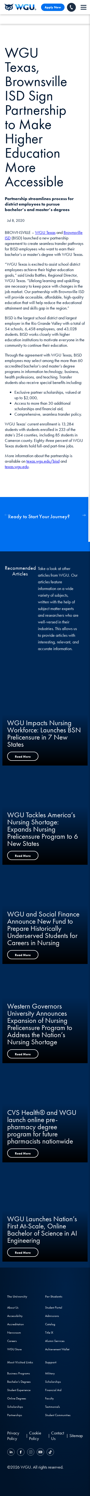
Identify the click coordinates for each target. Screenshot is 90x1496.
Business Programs (18, 1373)
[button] (84, 515)
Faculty (49, 1398)
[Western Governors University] (20, 7)
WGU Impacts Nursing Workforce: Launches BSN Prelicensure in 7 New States (44, 733)
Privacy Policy (13, 1435)
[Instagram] (31, 1452)
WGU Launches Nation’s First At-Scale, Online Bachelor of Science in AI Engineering (42, 1229)
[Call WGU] (71, 7)
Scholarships (15, 1407)
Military (50, 1373)
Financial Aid (53, 1390)
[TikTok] (49, 1452)
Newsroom (14, 1332)
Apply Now (53, 7)
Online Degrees (16, 1398)
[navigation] (83, 7)
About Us (12, 1307)
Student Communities (58, 1415)
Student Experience (18, 1390)
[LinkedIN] (11, 1452)
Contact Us (57, 1435)
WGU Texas (45, 232)
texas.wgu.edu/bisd (43, 461)
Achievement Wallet (57, 1349)
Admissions (52, 1316)
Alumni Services (55, 1341)
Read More (23, 757)
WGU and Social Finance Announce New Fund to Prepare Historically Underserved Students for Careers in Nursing (43, 928)
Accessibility (15, 1316)
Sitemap (76, 1435)
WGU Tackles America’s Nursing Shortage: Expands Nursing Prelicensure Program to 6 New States (42, 829)
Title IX (49, 1332)
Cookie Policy (35, 1435)
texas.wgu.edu (17, 466)
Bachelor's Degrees (19, 1382)
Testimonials (52, 1407)
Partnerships (14, 1415)
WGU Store (14, 1349)
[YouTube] (40, 1452)
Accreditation (15, 1324)
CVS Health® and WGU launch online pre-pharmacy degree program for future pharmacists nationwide (41, 1127)
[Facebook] (21, 1452)
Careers (12, 1341)
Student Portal (53, 1307)
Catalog (50, 1324)
